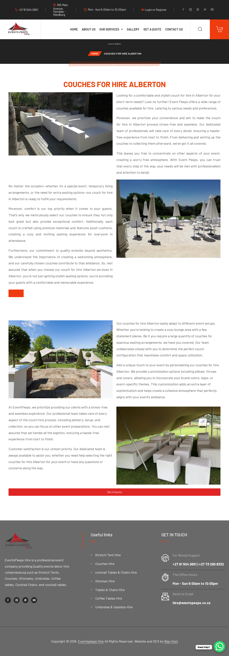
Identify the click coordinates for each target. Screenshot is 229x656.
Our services (109, 29)
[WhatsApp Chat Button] (219, 646)
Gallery (133, 29)
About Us (89, 29)
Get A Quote (152, 29)
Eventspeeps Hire (91, 641)
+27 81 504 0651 (28, 9)
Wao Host (171, 641)
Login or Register (154, 9)
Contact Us (174, 29)
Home (74, 29)
